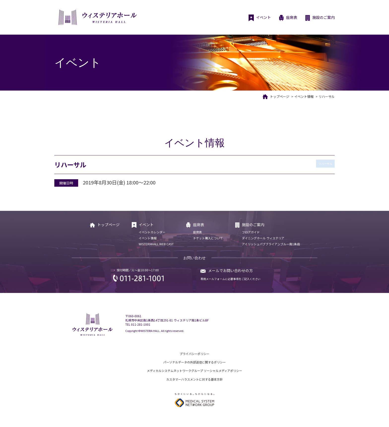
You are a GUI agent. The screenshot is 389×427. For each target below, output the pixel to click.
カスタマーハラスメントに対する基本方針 (194, 379)
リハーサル (325, 164)
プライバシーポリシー (194, 354)
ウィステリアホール (97, 17)
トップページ (279, 96)
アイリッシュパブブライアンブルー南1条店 (271, 244)
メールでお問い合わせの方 (230, 270)
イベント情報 (304, 96)
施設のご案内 (320, 17)
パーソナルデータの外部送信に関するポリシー (194, 362)
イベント (259, 17)
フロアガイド (251, 232)
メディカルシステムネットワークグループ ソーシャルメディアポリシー (194, 370)
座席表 (287, 17)
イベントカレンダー (152, 232)
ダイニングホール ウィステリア (263, 238)
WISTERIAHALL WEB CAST (156, 244)
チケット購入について (208, 238)
